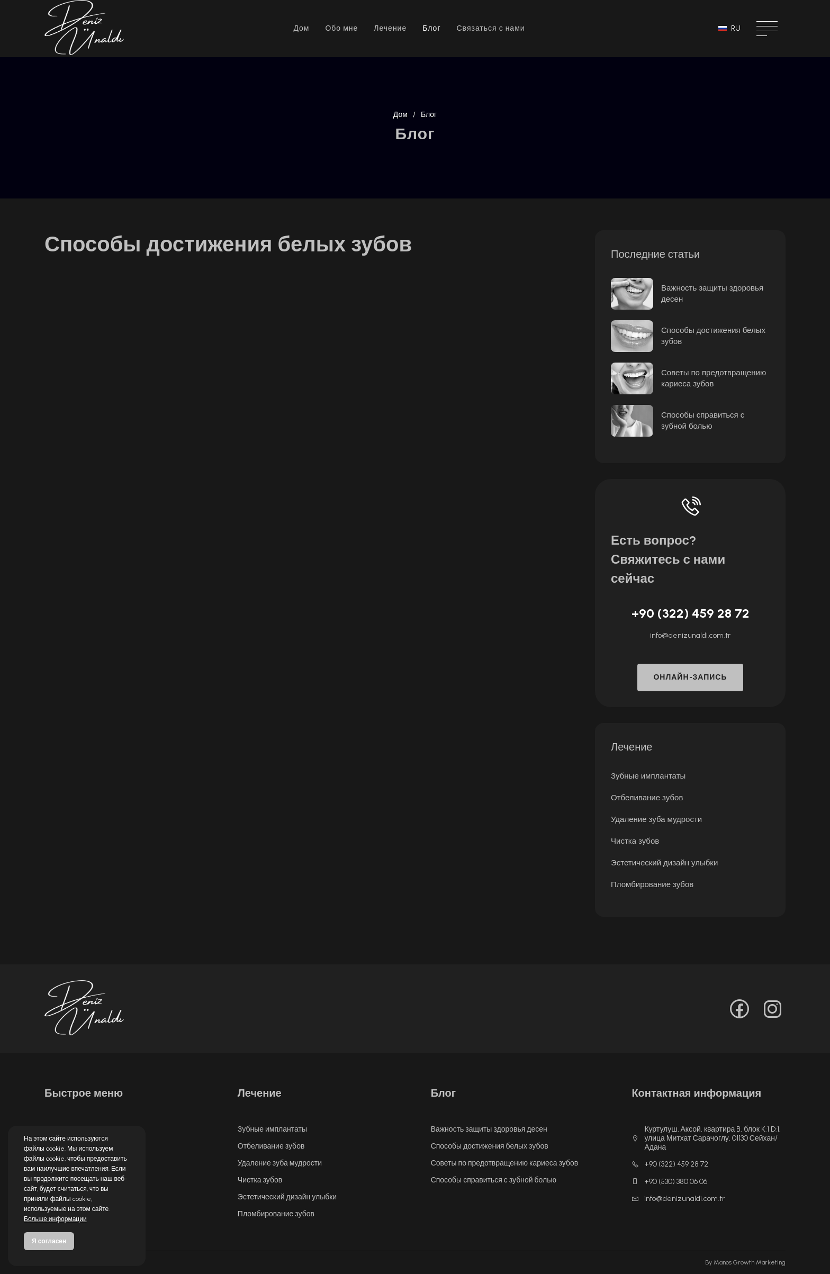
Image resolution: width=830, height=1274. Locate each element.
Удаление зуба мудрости (656, 819)
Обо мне (341, 28)
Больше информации (55, 1219)
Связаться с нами (490, 28)
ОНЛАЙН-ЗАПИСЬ (690, 677)
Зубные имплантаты (648, 776)
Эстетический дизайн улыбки (664, 863)
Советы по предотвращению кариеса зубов (713, 378)
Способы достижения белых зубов (713, 336)
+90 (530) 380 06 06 (669, 1181)
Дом (301, 28)
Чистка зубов (635, 841)
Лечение (390, 28)
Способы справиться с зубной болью (702, 420)
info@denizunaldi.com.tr (690, 635)
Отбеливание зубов (647, 797)
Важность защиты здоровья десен (712, 293)
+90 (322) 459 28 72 (690, 613)
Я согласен (49, 1241)
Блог (431, 28)
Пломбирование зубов (652, 884)
